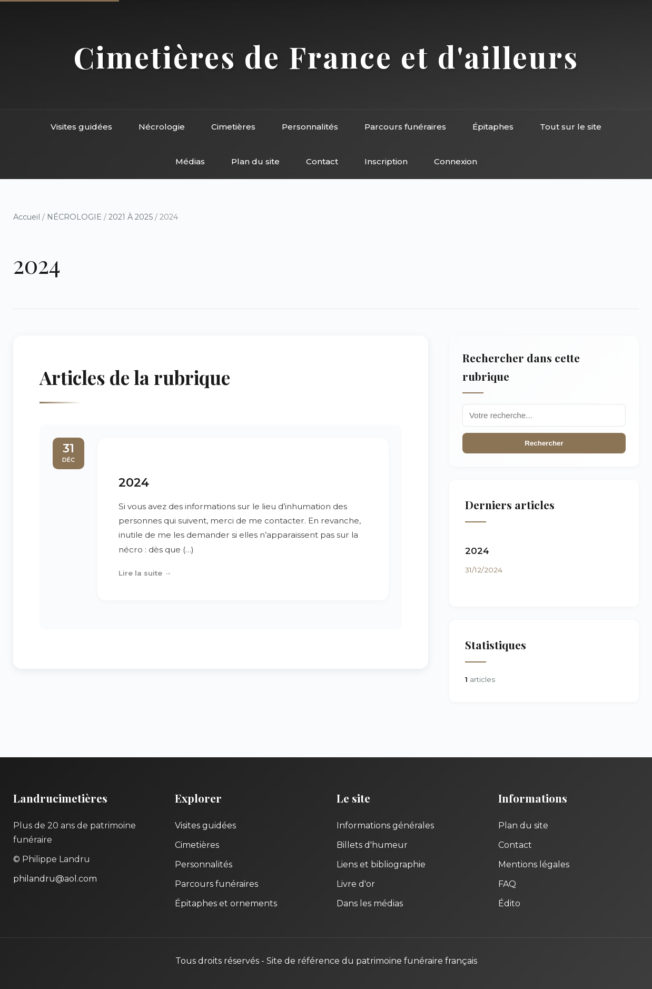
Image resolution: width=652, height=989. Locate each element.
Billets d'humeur (372, 845)
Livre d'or (356, 884)
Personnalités (310, 127)
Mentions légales (533, 864)
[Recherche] (544, 415)
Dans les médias (370, 903)
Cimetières (233, 127)
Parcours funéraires (405, 127)
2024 (133, 482)
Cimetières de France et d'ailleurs (326, 56)
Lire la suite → (145, 573)
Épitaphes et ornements (226, 903)
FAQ (507, 884)
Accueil (26, 217)
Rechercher (544, 443)
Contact (322, 161)
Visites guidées (81, 127)
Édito (509, 903)
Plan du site (255, 161)
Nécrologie (162, 127)
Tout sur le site (570, 127)
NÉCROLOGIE (74, 217)
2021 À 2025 (130, 217)
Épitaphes (492, 127)
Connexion (455, 161)
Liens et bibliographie (381, 864)
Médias (190, 161)
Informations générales (385, 825)
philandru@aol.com (55, 879)
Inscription (386, 161)
